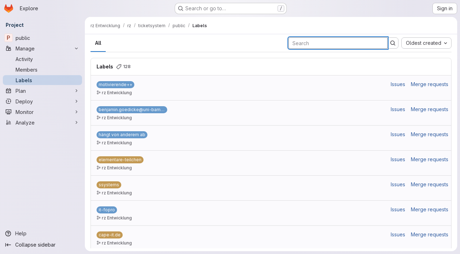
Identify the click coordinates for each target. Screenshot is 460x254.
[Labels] (42, 80)
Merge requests (429, 84)
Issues (398, 84)
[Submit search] (392, 43)
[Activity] (42, 59)
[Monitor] (42, 112)
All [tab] (98, 43)
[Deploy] (42, 101)
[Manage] (42, 48)
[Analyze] (42, 122)
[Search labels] (338, 43)
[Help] (42, 233)
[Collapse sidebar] (42, 245)
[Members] (42, 69)
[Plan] (42, 91)
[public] (42, 38)
